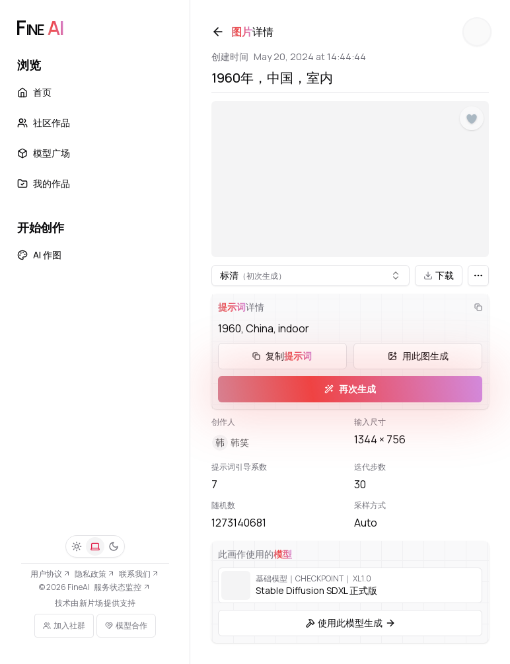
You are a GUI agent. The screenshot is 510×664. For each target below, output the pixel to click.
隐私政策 (95, 573)
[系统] (95, 546)
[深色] (113, 546)
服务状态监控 (122, 587)
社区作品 (43, 122)
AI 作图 (39, 254)
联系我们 (139, 573)
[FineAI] (39, 28)
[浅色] (76, 546)
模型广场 (43, 153)
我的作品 (43, 183)
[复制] (478, 307)
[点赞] (472, 119)
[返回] (218, 31)
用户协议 (50, 573)
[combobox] (310, 275)
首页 (34, 92)
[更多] (478, 275)
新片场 (91, 603)
